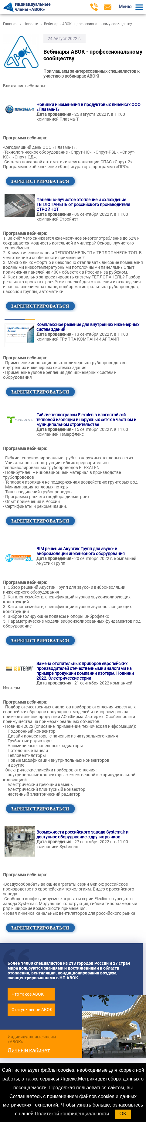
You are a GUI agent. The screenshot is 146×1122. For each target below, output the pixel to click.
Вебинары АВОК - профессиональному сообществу (88, 24)
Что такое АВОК (28, 994)
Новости (30, 24)
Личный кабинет (29, 1050)
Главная (10, 24)
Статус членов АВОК (32, 1009)
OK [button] (122, 1113)
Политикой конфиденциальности (72, 1113)
